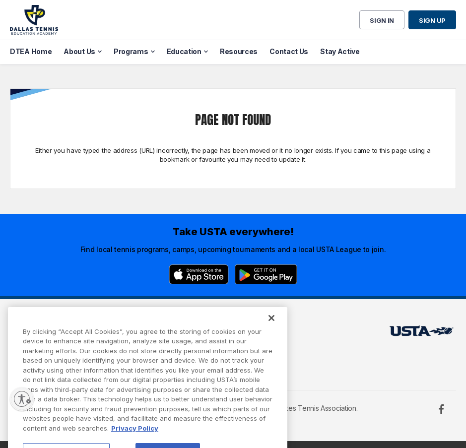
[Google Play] (266, 274)
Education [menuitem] (184, 51)
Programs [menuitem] (131, 51)
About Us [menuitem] (79, 51)
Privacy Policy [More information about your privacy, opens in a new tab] (134, 436)
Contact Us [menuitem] (288, 51)
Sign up (432, 20)
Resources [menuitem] (239, 51)
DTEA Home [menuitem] (31, 51)
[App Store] (199, 274)
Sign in (382, 20)
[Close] (271, 326)
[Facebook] (441, 408)
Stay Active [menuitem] (340, 51)
